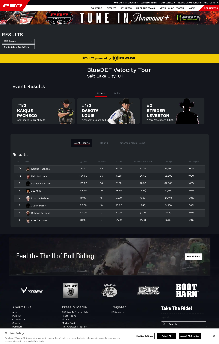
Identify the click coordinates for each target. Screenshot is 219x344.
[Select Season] (18, 41)
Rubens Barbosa (38, 213)
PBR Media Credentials (75, 312)
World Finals (149, 3)
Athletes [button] (126, 8)
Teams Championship (189, 3)
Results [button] (112, 8)
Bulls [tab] (117, 93)
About (16, 312)
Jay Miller (34, 190)
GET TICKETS (211, 8)
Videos (65, 319)
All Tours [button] (210, 3)
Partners (17, 326)
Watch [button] (180, 8)
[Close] (214, 337)
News (163, 8)
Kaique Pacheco (38, 168)
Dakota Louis (36, 176)
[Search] (187, 324)
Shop (171, 8)
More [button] (192, 8)
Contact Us (18, 319)
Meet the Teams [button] (145, 8)
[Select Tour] (18, 47)
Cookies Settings (144, 337)
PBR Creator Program (74, 326)
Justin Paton (36, 205)
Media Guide (69, 323)
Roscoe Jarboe (37, 198)
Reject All (166, 337)
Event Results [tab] (82, 142)
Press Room (69, 315)
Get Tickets (193, 256)
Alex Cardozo (36, 220)
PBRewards (117, 312)
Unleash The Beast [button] (125, 3)
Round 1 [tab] (105, 142)
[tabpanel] (109, 112)
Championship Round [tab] (132, 142)
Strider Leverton (38, 183)
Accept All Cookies (189, 337)
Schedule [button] (97, 8)
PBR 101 (16, 315)
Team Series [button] (166, 3)
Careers (16, 323)
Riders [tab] (101, 93)
